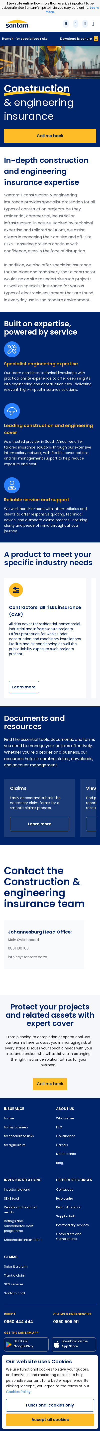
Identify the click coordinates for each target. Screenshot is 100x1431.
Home (6, 38)
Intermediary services (72, 1225)
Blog (59, 1163)
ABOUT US (65, 1108)
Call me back (50, 136)
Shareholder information (22, 1240)
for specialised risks (29, 38)
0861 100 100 (18, 949)
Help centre (64, 1198)
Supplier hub (65, 1216)
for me (9, 1118)
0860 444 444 (18, 1322)
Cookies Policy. (18, 1392)
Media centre (66, 1154)
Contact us (64, 1189)
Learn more (24, 687)
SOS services (13, 1284)
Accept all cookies (50, 1420)
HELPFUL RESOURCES (74, 1179)
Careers (62, 1145)
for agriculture (14, 1145)
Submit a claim (16, 1266)
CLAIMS (10, 1256)
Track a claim (14, 1275)
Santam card (14, 1293)
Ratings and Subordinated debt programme (18, 1226)
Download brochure (76, 38)
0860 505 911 (66, 1322)
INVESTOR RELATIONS (22, 1179)
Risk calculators (68, 1207)
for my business (16, 1127)
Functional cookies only (50, 1405)
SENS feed (11, 1198)
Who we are (65, 1118)
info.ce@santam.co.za (27, 957)
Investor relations (17, 1189)
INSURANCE (14, 1108)
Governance (65, 1136)
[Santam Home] (17, 24)
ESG (59, 1127)
